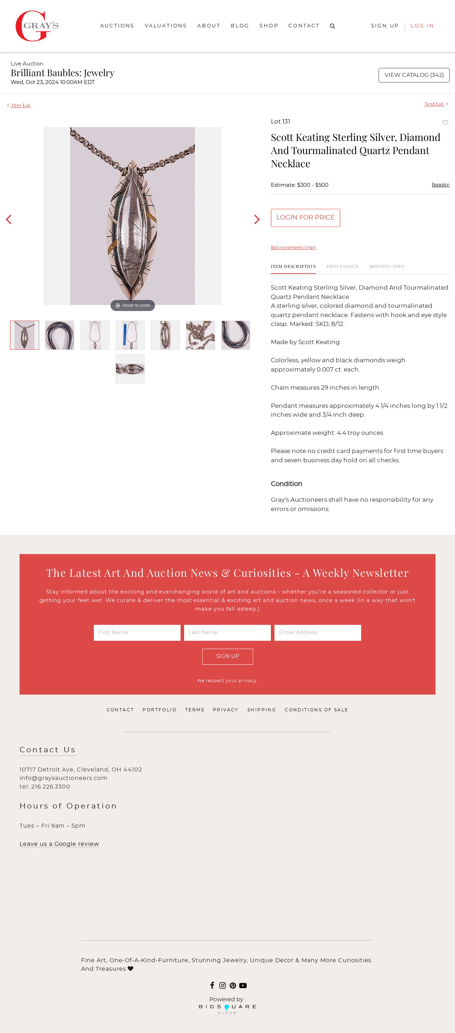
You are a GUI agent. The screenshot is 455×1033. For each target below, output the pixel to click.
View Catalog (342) (414, 75)
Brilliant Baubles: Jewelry (62, 72)
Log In (422, 25)
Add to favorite (445, 122)
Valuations (166, 25)
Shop (268, 25)
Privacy (226, 710)
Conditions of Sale (316, 710)
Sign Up (227, 656)
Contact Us (48, 750)
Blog (240, 25)
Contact (304, 25)
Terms (194, 710)
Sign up (385, 25)
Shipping (261, 710)
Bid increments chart (293, 248)
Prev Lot (18, 105)
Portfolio (160, 710)
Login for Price (305, 218)
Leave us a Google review (59, 844)
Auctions (117, 25)
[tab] (293, 269)
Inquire (441, 184)
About (209, 25)
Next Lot (436, 104)
